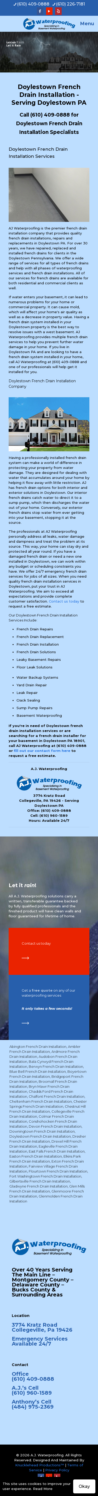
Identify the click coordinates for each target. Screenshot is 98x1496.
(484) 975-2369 (33, 1407)
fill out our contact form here (42, 751)
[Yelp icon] (58, 11)
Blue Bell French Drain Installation (37, 1071)
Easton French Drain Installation (35, 1156)
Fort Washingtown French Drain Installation (45, 1176)
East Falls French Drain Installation (57, 1151)
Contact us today (64, 601)
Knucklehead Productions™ (39, 1465)
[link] (25, 958)
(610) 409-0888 (50, 115)
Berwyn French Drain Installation (56, 1066)
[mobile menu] (91, 23)
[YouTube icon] (49, 11)
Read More (43, 1489)
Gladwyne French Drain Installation (38, 1186)
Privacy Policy (57, 1470)
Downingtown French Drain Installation (42, 1131)
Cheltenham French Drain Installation (40, 1101)
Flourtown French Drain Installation (58, 1171)
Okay (84, 1486)
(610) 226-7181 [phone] (70, 4)
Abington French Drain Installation (37, 1046)
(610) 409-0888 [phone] (33, 4)
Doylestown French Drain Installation (40, 1136)
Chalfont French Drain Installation (56, 1096)
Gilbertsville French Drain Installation (39, 1181)
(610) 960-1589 (53, 815)
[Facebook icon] (40, 11)
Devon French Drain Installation (55, 1126)
